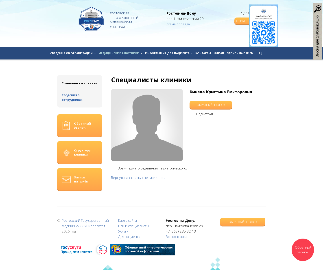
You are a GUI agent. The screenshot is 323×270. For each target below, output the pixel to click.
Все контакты (176, 236)
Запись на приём (240, 53)
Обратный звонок (211, 105)
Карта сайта (127, 220)
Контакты (203, 53)
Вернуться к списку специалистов (138, 177)
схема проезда (178, 24)
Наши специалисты (133, 226)
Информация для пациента (169, 53)
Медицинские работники (120, 53)
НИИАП (219, 53)
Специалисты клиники (79, 83)
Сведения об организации (73, 53)
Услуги (123, 231)
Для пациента (129, 236)
